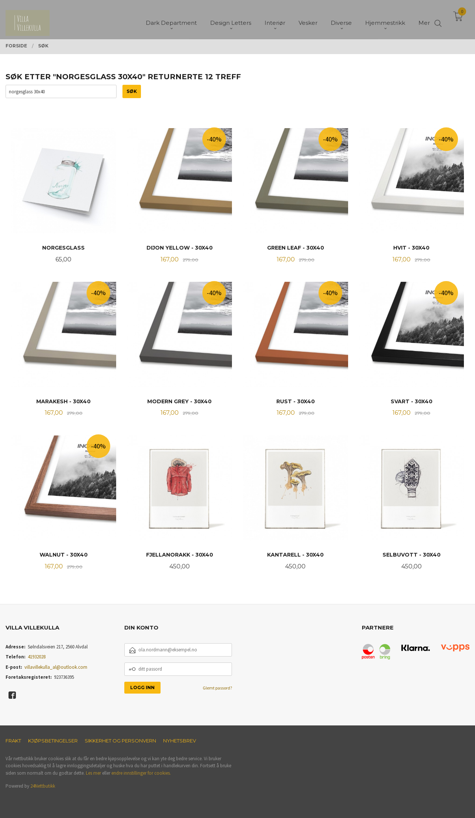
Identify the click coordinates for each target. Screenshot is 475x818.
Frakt (13, 741)
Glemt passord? (217, 688)
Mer (424, 18)
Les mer (93, 773)
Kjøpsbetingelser (53, 741)
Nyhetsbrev (179, 741)
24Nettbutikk (42, 786)
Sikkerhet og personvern (120, 741)
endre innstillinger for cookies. (141, 773)
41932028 (37, 657)
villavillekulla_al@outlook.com (55, 667)
